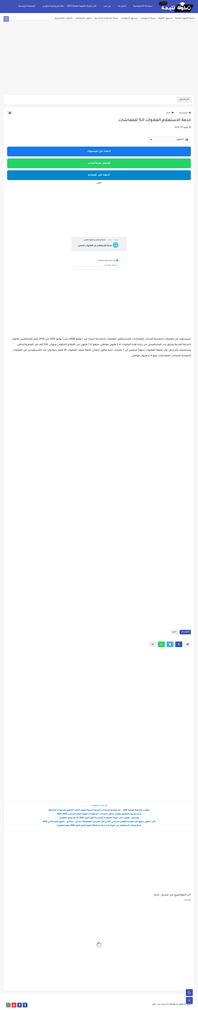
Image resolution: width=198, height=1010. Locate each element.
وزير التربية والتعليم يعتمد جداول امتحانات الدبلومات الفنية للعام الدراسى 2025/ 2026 (99, 814)
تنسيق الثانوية (165, 18)
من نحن (107, 6)
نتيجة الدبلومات (148, 18)
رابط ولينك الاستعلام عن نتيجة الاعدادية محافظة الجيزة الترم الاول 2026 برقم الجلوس (99, 826)
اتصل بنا (122, 6)
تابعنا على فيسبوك (99, 151)
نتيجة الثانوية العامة (185, 18)
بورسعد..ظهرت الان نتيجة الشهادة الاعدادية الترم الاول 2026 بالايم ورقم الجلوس (99, 818)
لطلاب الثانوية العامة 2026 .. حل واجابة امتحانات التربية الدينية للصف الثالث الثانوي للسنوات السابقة (99, 810)
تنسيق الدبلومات (129, 18)
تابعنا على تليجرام (99, 175)
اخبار (170, 113)
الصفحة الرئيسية (26, 6)
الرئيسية (185, 113)
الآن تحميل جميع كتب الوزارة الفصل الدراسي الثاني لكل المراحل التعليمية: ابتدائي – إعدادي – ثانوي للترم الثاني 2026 (99, 822)
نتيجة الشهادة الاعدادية (106, 18)
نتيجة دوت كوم (159, 1004)
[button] (178, 644)
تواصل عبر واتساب (99, 163)
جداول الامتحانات (83, 18)
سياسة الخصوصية (142, 6)
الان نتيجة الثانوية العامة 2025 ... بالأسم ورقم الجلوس (69, 6)
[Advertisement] (99, 68)
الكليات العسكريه (63, 18)
